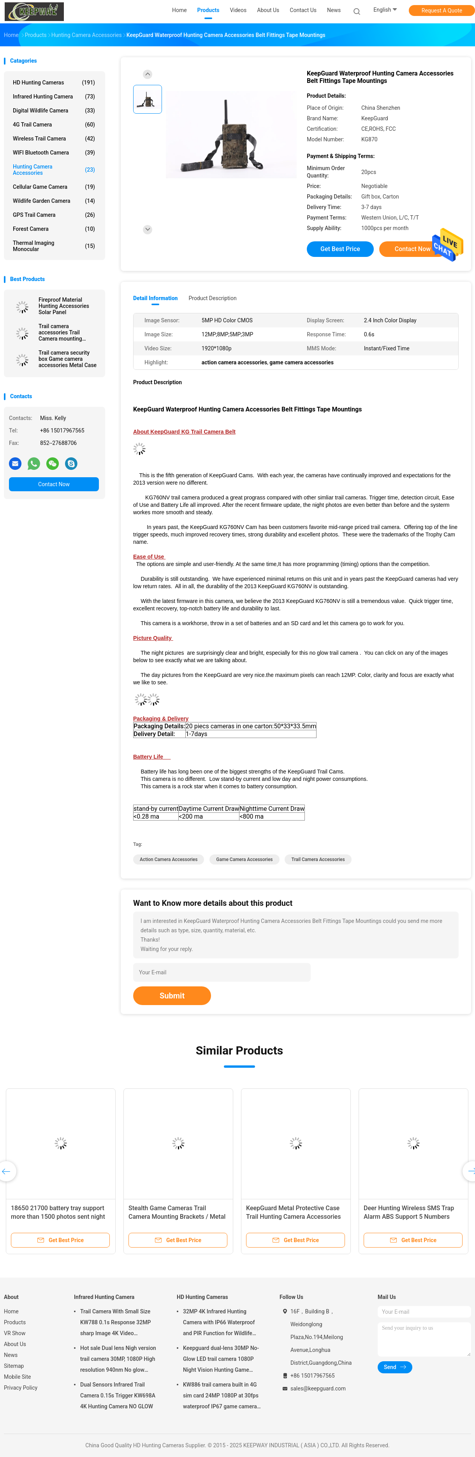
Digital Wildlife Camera (54, 110)
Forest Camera (54, 229)
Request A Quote (442, 10)
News (11, 1355)
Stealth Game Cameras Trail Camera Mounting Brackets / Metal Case (176, 1216)
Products (15, 1322)
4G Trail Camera (54, 124)
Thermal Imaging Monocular (54, 246)
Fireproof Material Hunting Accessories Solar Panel (64, 306)
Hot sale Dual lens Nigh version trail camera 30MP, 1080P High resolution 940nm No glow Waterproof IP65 (118, 1360)
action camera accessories (168, 859)
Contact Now (54, 484)
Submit (172, 995)
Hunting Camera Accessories (54, 169)
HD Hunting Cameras (54, 82)
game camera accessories (244, 859)
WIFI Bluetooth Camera (54, 152)
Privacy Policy (20, 1388)
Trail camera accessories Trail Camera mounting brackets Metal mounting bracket (60, 332)
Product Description (212, 298)
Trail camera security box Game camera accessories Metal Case (68, 359)
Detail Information (155, 298)
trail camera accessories (318, 859)
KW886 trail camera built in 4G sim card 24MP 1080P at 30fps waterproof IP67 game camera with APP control (221, 1396)
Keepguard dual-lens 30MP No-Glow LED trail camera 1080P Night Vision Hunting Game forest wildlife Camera (221, 1360)
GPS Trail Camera (54, 215)
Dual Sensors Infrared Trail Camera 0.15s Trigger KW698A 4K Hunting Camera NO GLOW (117, 1395)
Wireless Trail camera (54, 138)
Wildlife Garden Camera (54, 201)
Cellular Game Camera (54, 187)
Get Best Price (340, 249)
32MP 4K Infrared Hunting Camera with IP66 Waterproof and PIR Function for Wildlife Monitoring (219, 1323)
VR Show (15, 1333)
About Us (15, 1344)
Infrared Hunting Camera (54, 96)
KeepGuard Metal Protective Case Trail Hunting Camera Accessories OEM (293, 1216)
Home (11, 1311)
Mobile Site (17, 1377)
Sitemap (14, 1366)
